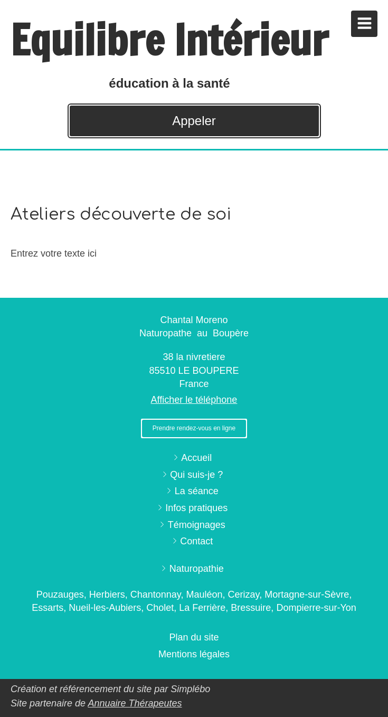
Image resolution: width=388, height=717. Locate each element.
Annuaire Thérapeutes (135, 703)
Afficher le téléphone (194, 399)
